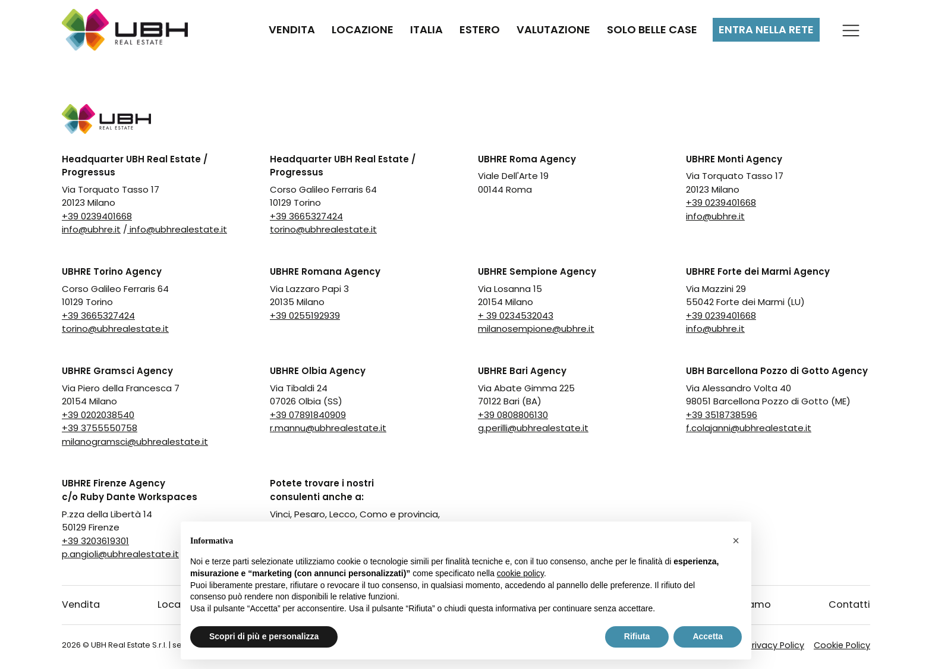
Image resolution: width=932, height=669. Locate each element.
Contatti (849, 604)
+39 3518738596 (721, 415)
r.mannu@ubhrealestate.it (328, 428)
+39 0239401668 (97, 216)
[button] (735, 540)
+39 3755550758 (99, 428)
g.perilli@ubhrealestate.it (533, 428)
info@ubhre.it (91, 229)
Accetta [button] (707, 636)
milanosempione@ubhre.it (536, 328)
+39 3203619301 (95, 541)
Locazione (362, 29)
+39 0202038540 (98, 415)
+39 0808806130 (513, 415)
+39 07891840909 (308, 415)
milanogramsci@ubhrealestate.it (135, 441)
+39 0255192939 (305, 315)
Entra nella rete (766, 29)
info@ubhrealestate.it (177, 229)
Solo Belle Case (652, 29)
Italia (426, 29)
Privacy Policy (775, 645)
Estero (479, 29)
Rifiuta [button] (637, 636)
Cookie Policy (842, 645)
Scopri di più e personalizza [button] (264, 636)
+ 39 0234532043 (515, 315)
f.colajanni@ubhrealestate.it (748, 428)
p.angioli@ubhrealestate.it (120, 554)
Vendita (292, 29)
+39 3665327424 (306, 216)
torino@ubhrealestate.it (323, 229)
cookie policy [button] (520, 573)
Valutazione (553, 29)
